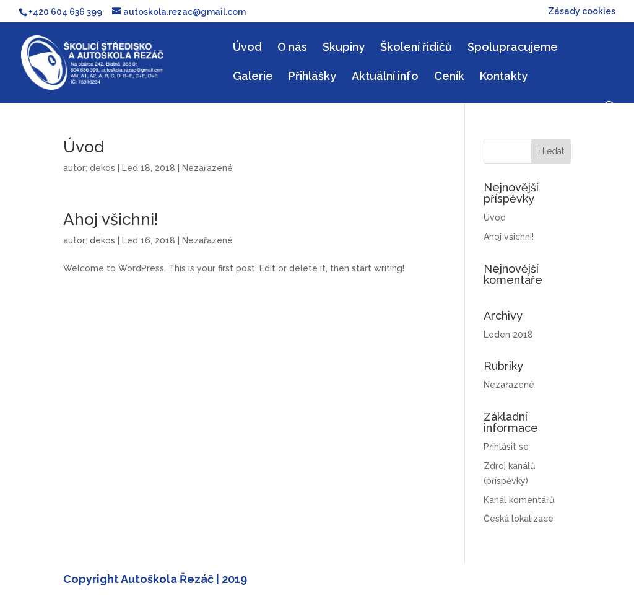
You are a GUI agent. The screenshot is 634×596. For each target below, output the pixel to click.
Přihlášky (312, 77)
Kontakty (504, 77)
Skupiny (344, 48)
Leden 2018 (508, 335)
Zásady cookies (581, 11)
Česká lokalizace (519, 519)
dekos (102, 168)
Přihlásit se (506, 447)
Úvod (247, 48)
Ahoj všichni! (110, 219)
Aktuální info (385, 77)
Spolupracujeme (512, 48)
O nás (292, 48)
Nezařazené (207, 168)
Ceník (449, 77)
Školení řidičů (416, 48)
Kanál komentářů (519, 500)
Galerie (253, 77)
